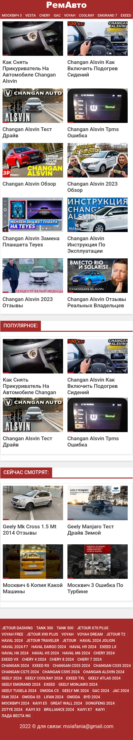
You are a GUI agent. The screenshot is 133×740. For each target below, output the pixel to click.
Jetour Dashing (17, 628)
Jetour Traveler (42, 640)
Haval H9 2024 (82, 647)
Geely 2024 (12, 678)
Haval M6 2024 (76, 653)
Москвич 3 (12, 15)
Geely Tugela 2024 (19, 691)
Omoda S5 (31, 697)
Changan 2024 (15, 665)
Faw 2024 (10, 697)
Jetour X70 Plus (92, 628)
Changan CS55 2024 (71, 665)
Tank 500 (65, 628)
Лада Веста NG (16, 716)
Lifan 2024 (53, 697)
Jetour (69, 640)
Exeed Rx (40, 665)
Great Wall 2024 (66, 703)
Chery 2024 (104, 653)
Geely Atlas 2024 (104, 678)
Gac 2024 (100, 691)
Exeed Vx (10, 659)
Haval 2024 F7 (15, 647)
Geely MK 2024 (75, 691)
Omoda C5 (49, 691)
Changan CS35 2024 (112, 665)
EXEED (126, 15)
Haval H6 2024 (15, 653)
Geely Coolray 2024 (43, 678)
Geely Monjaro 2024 (77, 684)
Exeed (49, 684)
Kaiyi (100, 709)
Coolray (86, 15)
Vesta (30, 15)
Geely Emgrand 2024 (21, 684)
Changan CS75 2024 (20, 672)
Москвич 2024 (15, 703)
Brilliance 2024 (59, 709)
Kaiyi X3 (33, 709)
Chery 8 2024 (62, 659)
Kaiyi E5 (40, 703)
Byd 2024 (92, 697)
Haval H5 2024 (45, 653)
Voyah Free (12, 634)
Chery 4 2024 (34, 659)
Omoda (73, 697)
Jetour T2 (115, 634)
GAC (57, 15)
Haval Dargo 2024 (49, 647)
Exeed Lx (108, 647)
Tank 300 (44, 628)
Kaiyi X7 (84, 709)
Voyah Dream (90, 634)
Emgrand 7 (107, 15)
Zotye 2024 (12, 709)
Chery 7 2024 (89, 659)
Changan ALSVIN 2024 (103, 672)
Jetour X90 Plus (42, 634)
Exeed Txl (75, 678)
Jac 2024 (121, 691)
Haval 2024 (12, 640)
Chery (44, 15)
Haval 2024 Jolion (97, 640)
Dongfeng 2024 (100, 703)
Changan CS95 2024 (61, 672)
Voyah (69, 15)
